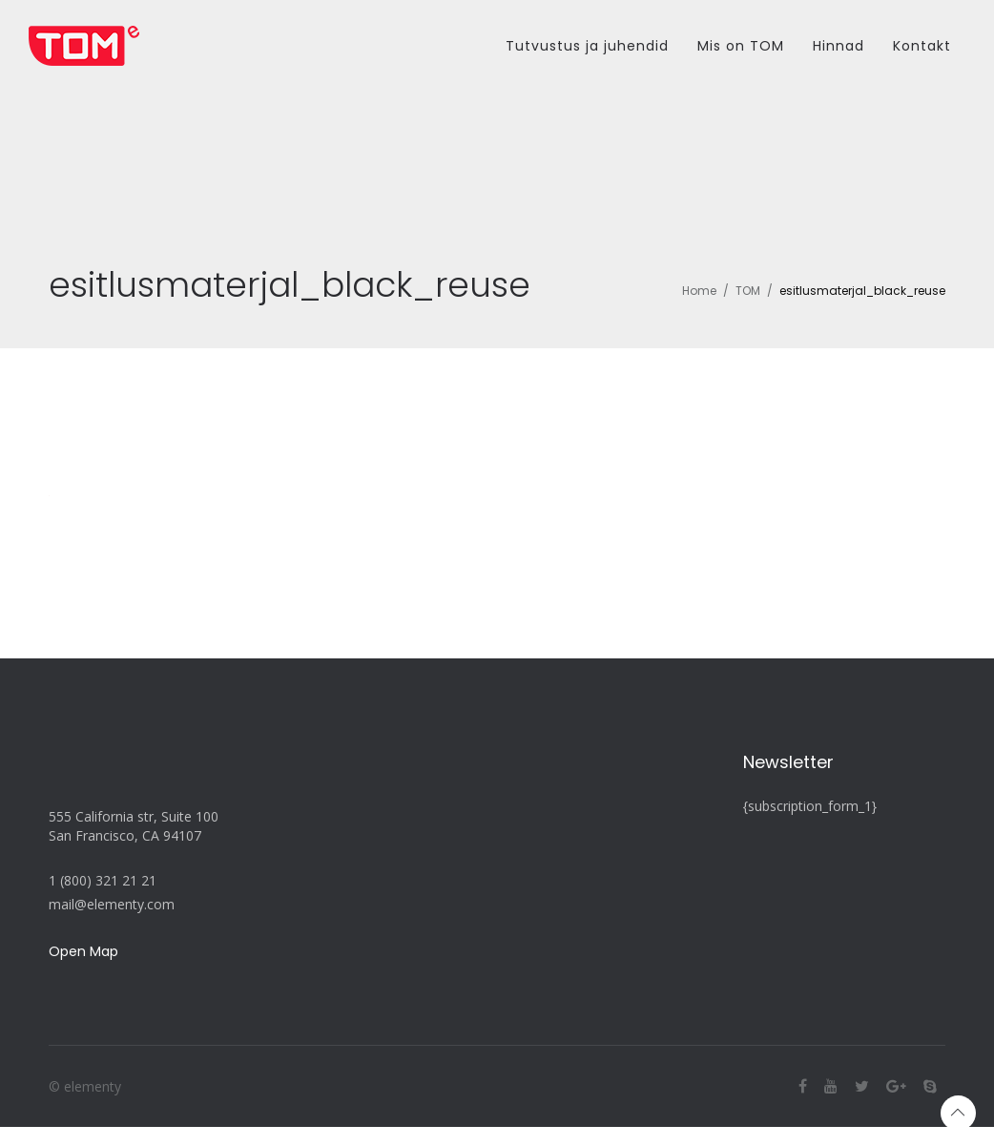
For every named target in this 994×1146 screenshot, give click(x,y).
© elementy (85, 1086)
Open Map (83, 951)
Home (699, 290)
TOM (747, 290)
